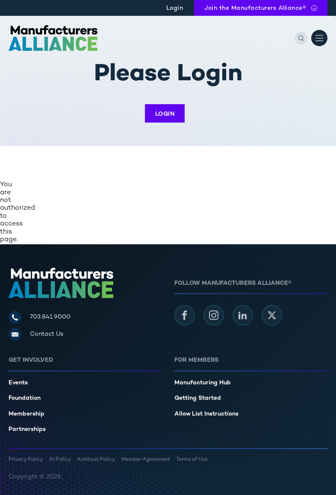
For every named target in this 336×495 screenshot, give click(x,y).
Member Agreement (145, 460)
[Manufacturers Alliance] (53, 38)
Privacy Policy (26, 460)
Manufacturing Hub (202, 383)
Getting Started (197, 398)
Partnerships (27, 429)
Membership (26, 414)
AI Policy (60, 460)
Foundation (25, 398)
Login (174, 8)
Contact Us (46, 334)
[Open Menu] (319, 38)
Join (255, 8)
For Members (196, 360)
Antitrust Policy (96, 460)
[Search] (301, 38)
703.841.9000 (50, 317)
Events (18, 383)
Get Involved (31, 360)
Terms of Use (192, 460)
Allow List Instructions (206, 414)
